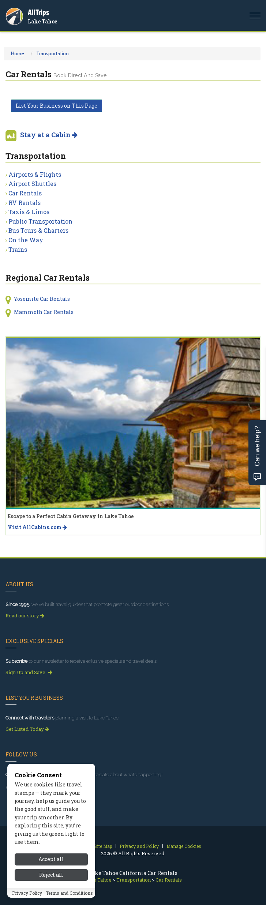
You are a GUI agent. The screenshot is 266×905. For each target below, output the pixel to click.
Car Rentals (25, 193)
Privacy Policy (27, 893)
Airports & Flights (34, 174)
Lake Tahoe (42, 21)
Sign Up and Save (28, 672)
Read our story (24, 615)
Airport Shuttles (32, 183)
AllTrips (38, 12)
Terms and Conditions (69, 893)
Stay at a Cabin (49, 134)
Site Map (103, 846)
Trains (17, 249)
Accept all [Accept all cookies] (51, 859)
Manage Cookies (183, 846)
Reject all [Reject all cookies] (51, 874)
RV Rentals (24, 202)
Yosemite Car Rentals (42, 298)
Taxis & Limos (28, 212)
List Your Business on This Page (56, 105)
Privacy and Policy (139, 846)
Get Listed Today (27, 729)
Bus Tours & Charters (38, 230)
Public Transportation (40, 221)
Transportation (52, 53)
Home (17, 53)
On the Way (25, 240)
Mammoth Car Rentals (44, 311)
